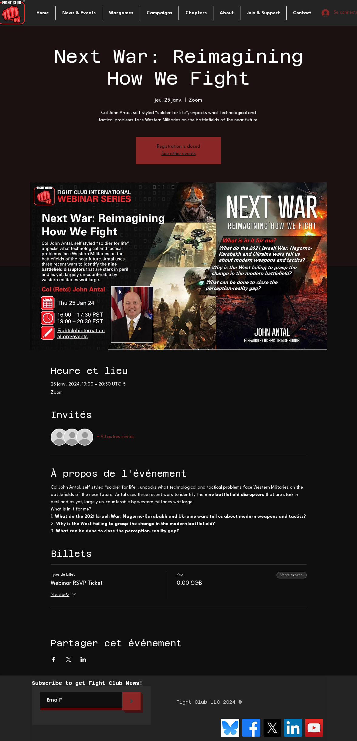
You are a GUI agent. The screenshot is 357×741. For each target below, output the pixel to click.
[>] (131, 701)
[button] (121, 13)
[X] (272, 728)
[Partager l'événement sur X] (68, 659)
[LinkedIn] (293, 728)
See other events (179, 154)
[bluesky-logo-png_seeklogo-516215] (230, 728)
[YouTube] (314, 728)
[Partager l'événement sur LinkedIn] (83, 659)
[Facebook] (251, 728)
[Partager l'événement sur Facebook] (53, 659)
